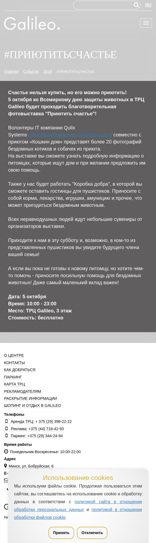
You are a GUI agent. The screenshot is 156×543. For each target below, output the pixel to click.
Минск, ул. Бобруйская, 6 (29, 466)
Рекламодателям (22, 391)
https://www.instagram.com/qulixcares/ (70, 135)
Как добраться (19, 370)
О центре (14, 355)
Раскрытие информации (30, 398)
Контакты (14, 363)
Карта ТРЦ (14, 384)
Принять (61, 533)
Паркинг (13, 377)
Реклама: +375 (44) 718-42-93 (34, 429)
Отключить (92, 533)
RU (148, 5)
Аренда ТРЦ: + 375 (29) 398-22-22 (38, 421)
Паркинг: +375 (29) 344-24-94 (33, 436)
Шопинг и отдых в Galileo (32, 405)
